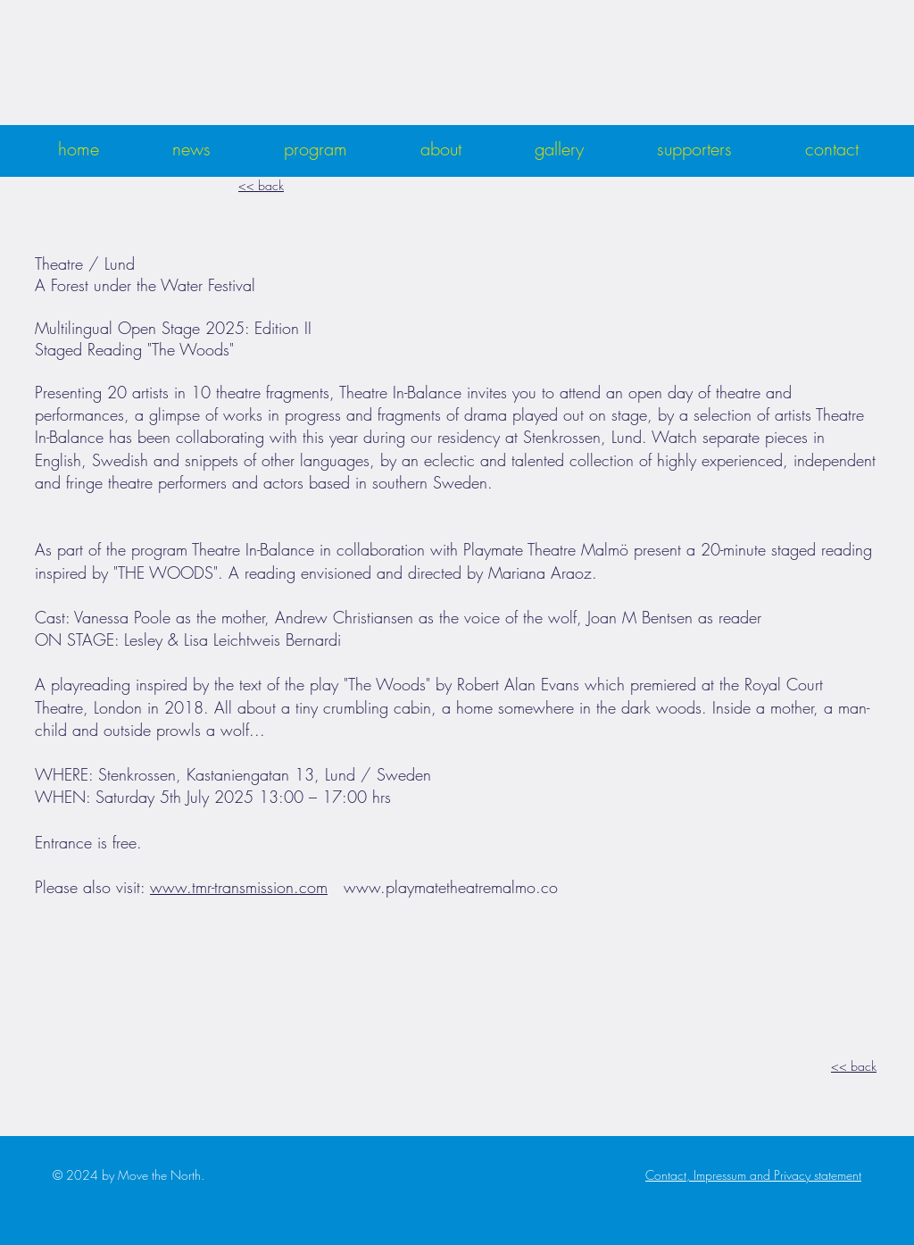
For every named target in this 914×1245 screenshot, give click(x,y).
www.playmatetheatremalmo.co (451, 887)
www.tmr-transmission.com (239, 887)
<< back (261, 185)
